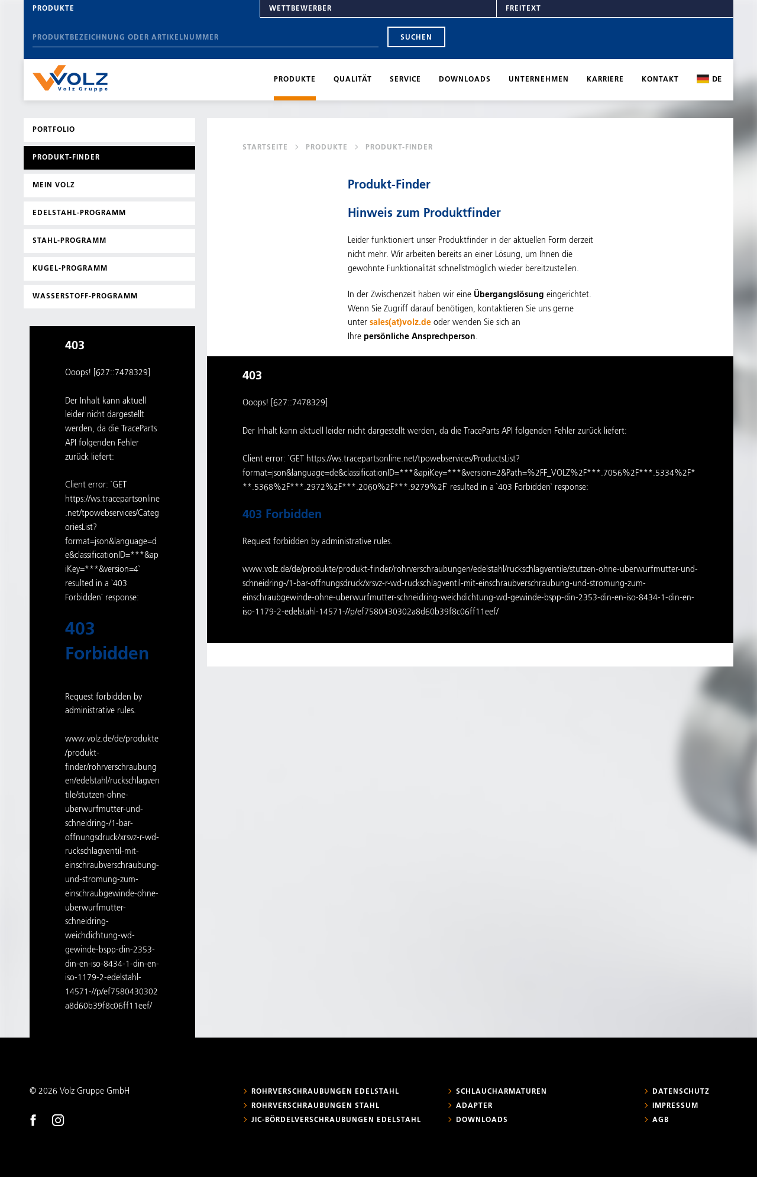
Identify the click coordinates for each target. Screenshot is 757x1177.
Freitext (523, 8)
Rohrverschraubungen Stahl (315, 1106)
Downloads (465, 79)
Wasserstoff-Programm (85, 296)
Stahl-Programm (69, 241)
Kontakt (660, 79)
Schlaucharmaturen (501, 1091)
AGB (660, 1120)
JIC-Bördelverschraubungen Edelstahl (336, 1120)
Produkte (54, 8)
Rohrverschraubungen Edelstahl (325, 1091)
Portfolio (54, 130)
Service (405, 79)
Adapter (474, 1106)
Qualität (353, 79)
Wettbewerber (300, 8)
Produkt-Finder (66, 157)
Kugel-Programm (70, 268)
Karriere (605, 79)
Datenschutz (681, 1091)
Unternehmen (539, 79)
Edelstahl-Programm (79, 213)
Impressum (675, 1106)
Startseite (265, 147)
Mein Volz (54, 185)
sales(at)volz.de (400, 322)
